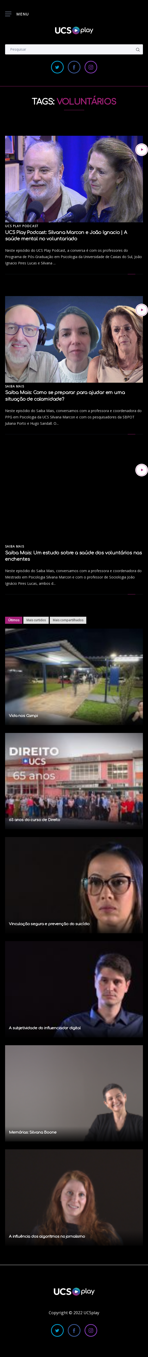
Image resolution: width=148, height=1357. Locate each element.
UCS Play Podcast (21, 226)
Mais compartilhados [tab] (68, 620)
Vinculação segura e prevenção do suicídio (49, 924)
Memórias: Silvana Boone (33, 1132)
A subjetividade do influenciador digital (45, 1028)
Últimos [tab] (13, 620)
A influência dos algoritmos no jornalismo (47, 1236)
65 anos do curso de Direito (34, 820)
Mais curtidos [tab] (36, 620)
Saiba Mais (14, 386)
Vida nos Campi (23, 716)
